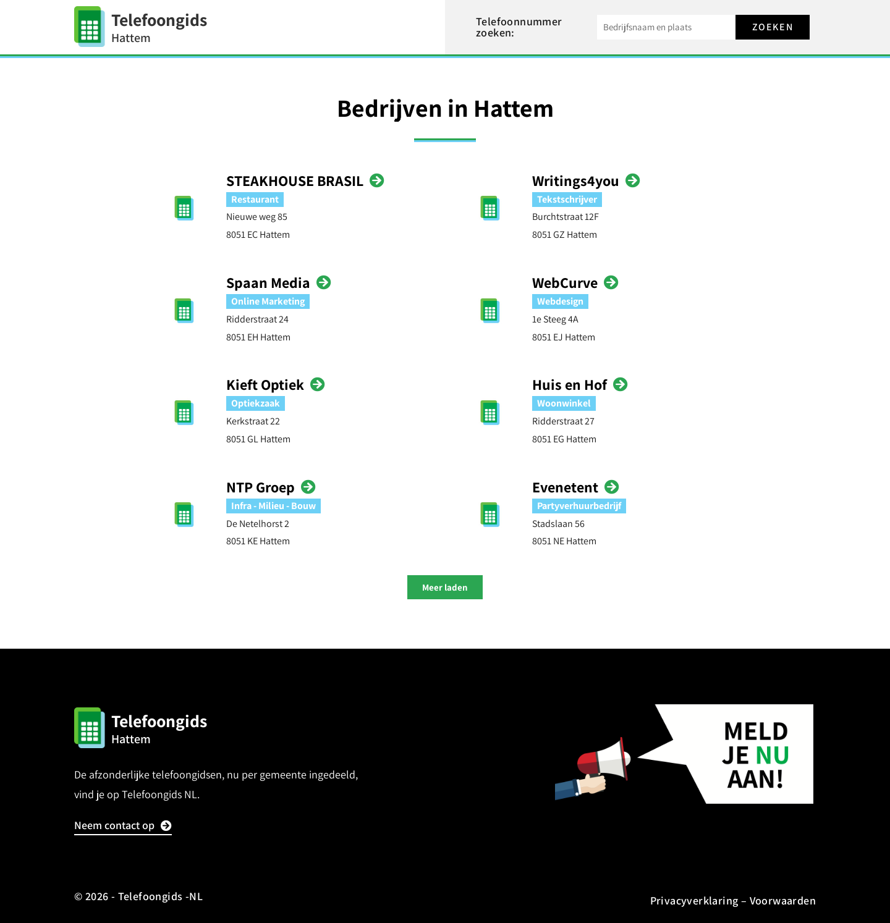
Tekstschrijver (567, 199)
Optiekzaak (255, 403)
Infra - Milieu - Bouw (273, 505)
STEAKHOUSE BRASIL (294, 180)
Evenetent (565, 487)
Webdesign (560, 301)
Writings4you (575, 180)
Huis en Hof (569, 384)
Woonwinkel (564, 403)
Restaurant (255, 199)
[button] (445, 587)
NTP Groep (260, 487)
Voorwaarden (783, 900)
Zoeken (773, 26)
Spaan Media (268, 282)
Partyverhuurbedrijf (579, 505)
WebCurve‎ (565, 282)
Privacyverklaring (694, 900)
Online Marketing (268, 301)
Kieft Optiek (265, 384)
